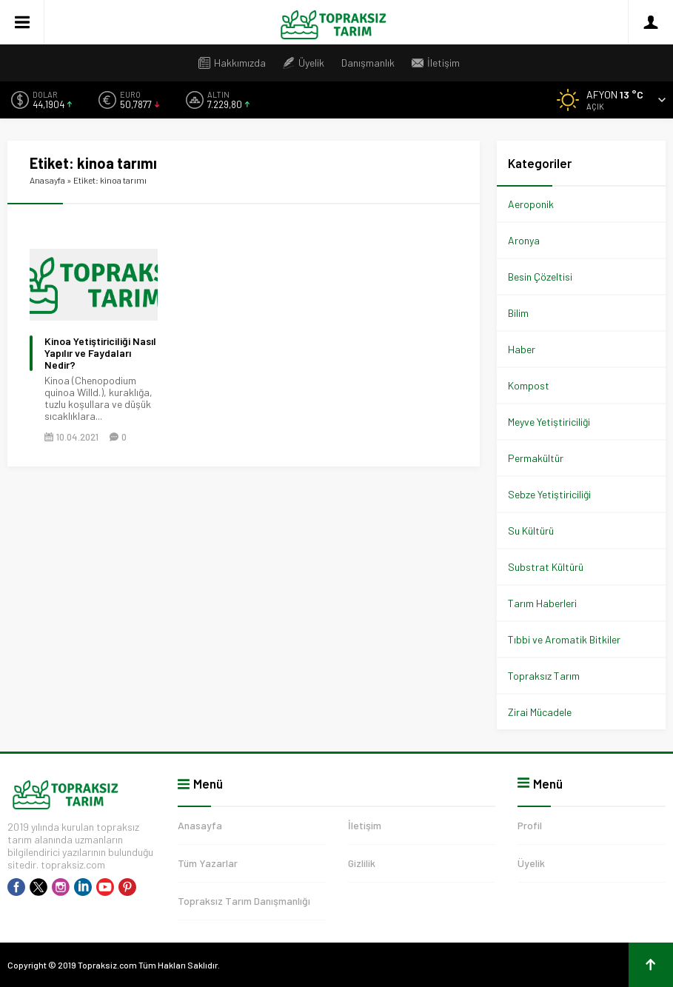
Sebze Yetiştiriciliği (549, 494)
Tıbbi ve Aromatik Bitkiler (564, 639)
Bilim (518, 313)
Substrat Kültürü (545, 567)
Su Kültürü (531, 530)
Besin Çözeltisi (540, 276)
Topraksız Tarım (544, 675)
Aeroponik (531, 204)
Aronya (524, 240)
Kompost (528, 385)
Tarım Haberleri (542, 603)
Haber (521, 349)
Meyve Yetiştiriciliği (549, 421)
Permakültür (535, 458)
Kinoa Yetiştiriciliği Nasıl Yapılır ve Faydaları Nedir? (100, 353)
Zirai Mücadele (540, 712)
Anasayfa (47, 180)
